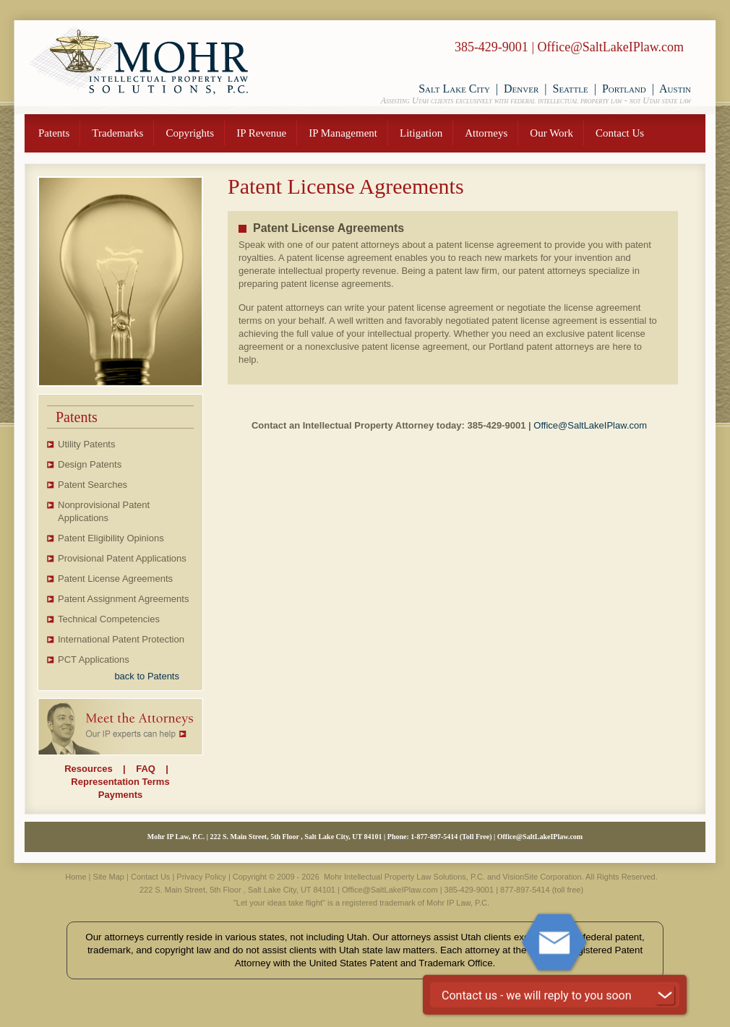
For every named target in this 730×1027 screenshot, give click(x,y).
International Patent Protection (121, 639)
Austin (675, 88)
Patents (53, 133)
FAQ (145, 768)
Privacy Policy (201, 876)
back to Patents (146, 676)
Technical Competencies (109, 619)
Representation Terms (120, 781)
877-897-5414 (437, 837)
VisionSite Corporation (541, 876)
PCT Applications (93, 659)
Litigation (421, 133)
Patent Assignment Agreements (123, 598)
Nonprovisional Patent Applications (104, 511)
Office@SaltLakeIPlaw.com (610, 47)
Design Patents (89, 464)
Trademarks (117, 133)
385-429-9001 (491, 47)
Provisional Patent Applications (122, 558)
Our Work (551, 133)
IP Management (343, 133)
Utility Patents (86, 444)
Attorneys (486, 133)
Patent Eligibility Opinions (111, 538)
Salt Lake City (454, 88)
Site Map (108, 876)
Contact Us (620, 133)
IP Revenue (261, 133)
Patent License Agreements (115, 578)
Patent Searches (92, 484)
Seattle (570, 88)
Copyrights (190, 133)
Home (75, 876)
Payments (120, 794)
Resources (88, 768)
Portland (624, 88)
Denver (521, 88)
